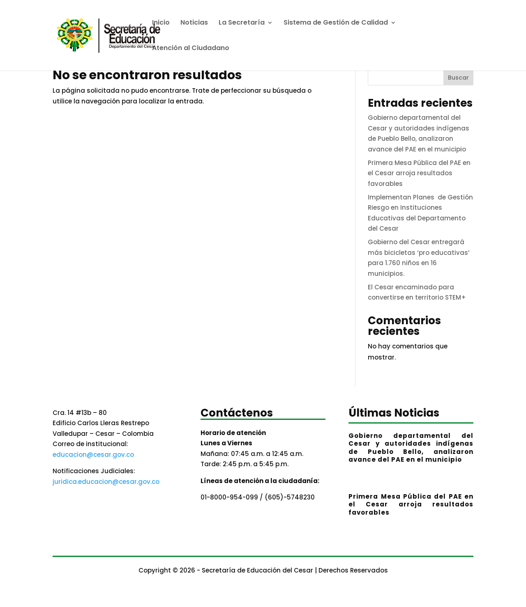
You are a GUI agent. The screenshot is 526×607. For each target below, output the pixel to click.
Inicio (161, 23)
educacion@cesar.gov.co (93, 454)
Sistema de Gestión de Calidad (336, 23)
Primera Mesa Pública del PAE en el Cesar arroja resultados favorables (419, 173)
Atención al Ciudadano (190, 49)
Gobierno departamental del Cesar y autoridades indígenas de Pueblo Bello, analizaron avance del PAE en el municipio (410, 447)
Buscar (458, 77)
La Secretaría (242, 23)
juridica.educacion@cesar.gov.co (106, 481)
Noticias (194, 23)
